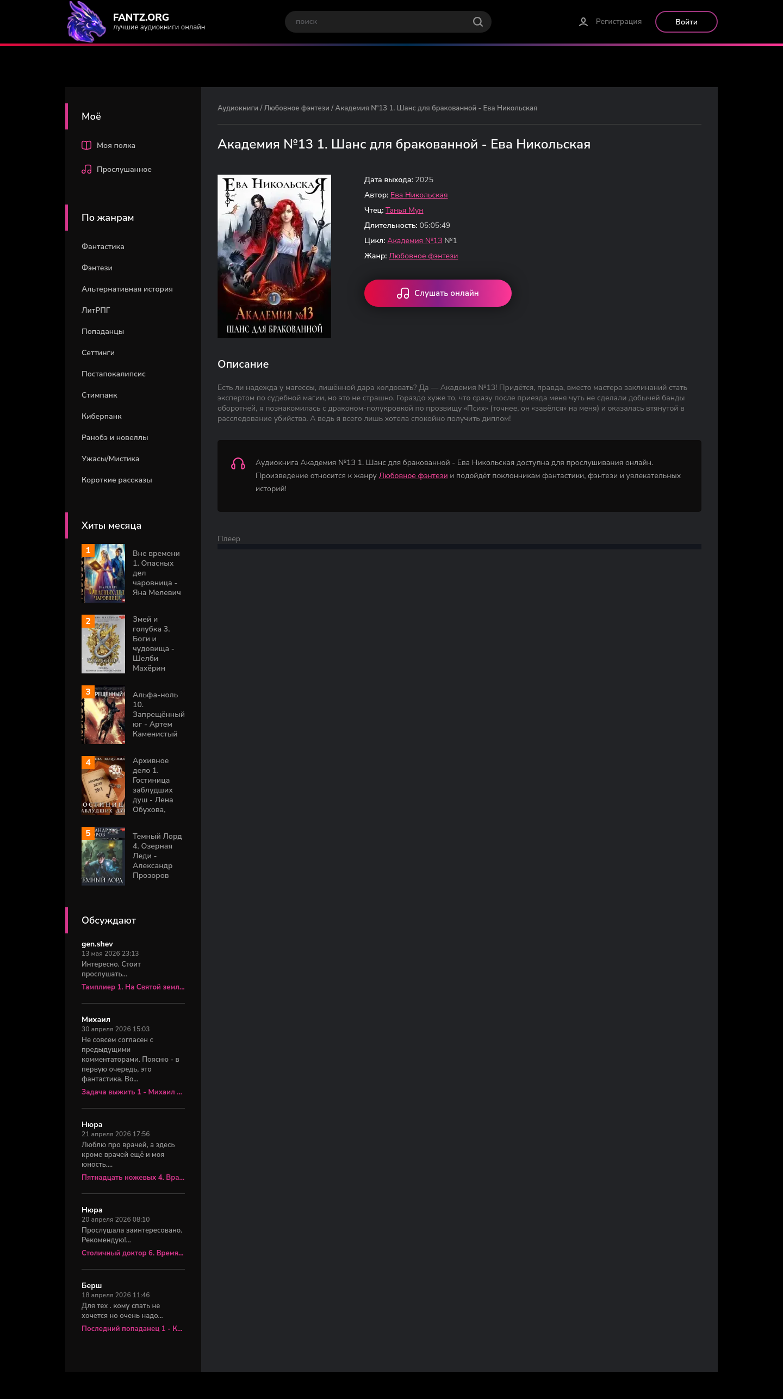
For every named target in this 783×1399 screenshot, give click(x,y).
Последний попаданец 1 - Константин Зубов (133, 1329)
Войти (686, 22)
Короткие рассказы (117, 480)
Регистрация (619, 21)
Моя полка (108, 146)
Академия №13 (414, 241)
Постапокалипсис (114, 374)
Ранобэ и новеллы (115, 437)
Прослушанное (117, 170)
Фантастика (103, 247)
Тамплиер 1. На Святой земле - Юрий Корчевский (133, 987)
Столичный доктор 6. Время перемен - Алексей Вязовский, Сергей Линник (133, 1253)
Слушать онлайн (438, 294)
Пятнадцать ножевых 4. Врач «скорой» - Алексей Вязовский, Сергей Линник (133, 1178)
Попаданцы (103, 331)
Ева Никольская (419, 195)
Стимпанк (99, 395)
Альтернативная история (127, 289)
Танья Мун (404, 210)
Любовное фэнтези (297, 108)
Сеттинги (98, 353)
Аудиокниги (237, 108)
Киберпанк (102, 416)
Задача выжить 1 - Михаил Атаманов (133, 1092)
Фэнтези (97, 268)
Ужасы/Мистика (110, 459)
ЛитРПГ (96, 310)
